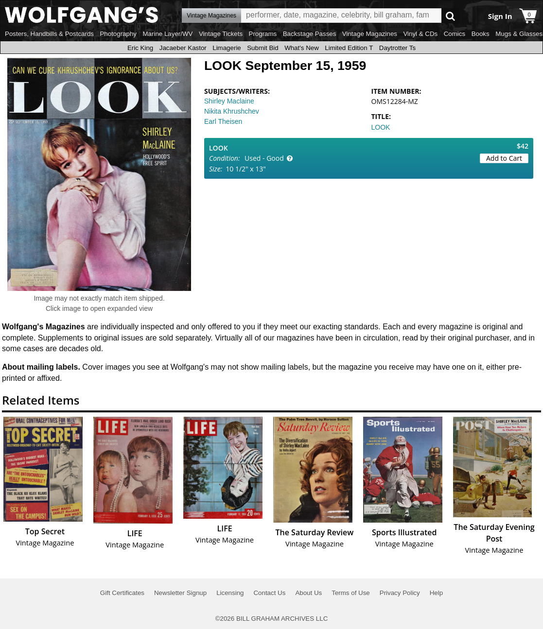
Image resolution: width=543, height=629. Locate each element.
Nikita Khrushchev (231, 111)
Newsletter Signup (180, 592)
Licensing (230, 592)
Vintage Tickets (221, 33)
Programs (263, 33)
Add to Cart (504, 158)
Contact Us (269, 592)
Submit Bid (262, 47)
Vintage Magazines (369, 33)
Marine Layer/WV (167, 33)
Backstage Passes (309, 33)
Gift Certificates (122, 592)
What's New (301, 47)
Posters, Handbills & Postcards (49, 33)
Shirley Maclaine (229, 101)
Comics (454, 33)
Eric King (140, 47)
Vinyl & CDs (420, 33)
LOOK (380, 127)
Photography (118, 33)
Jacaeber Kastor (183, 47)
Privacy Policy (400, 592)
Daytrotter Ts (397, 47)
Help (436, 592)
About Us (308, 592)
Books (481, 33)
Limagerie (226, 47)
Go (450, 15)
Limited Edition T (349, 47)
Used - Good (264, 158)
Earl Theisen (223, 121)
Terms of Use (351, 592)
